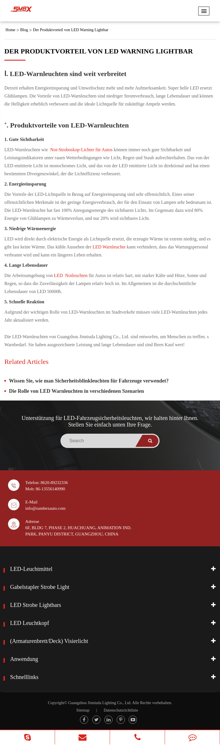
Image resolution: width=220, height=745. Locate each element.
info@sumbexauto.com (45, 508)
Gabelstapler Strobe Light (39, 587)
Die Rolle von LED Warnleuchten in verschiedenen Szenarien (76, 391)
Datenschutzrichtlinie (121, 710)
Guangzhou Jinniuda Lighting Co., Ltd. (99, 703)
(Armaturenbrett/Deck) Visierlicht (49, 641)
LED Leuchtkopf (29, 623)
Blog (24, 30)
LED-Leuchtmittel (31, 569)
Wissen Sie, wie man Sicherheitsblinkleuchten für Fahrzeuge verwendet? (88, 381)
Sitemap (82, 710)
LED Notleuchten (71, 275)
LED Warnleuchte (110, 246)
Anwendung (24, 659)
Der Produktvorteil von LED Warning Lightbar (70, 30)
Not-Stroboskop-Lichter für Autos (82, 149)
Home (10, 30)
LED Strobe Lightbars (35, 605)
